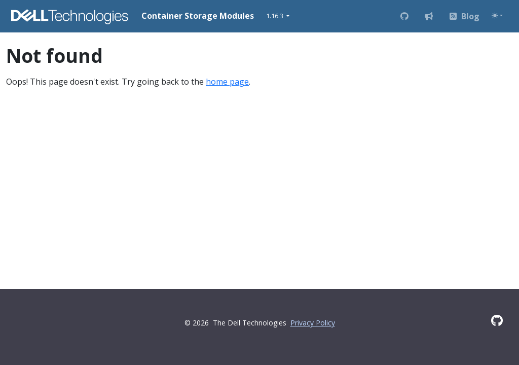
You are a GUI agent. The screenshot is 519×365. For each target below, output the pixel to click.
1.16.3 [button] (275, 15)
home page (227, 81)
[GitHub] (497, 320)
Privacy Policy (312, 322)
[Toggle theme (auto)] (497, 15)
